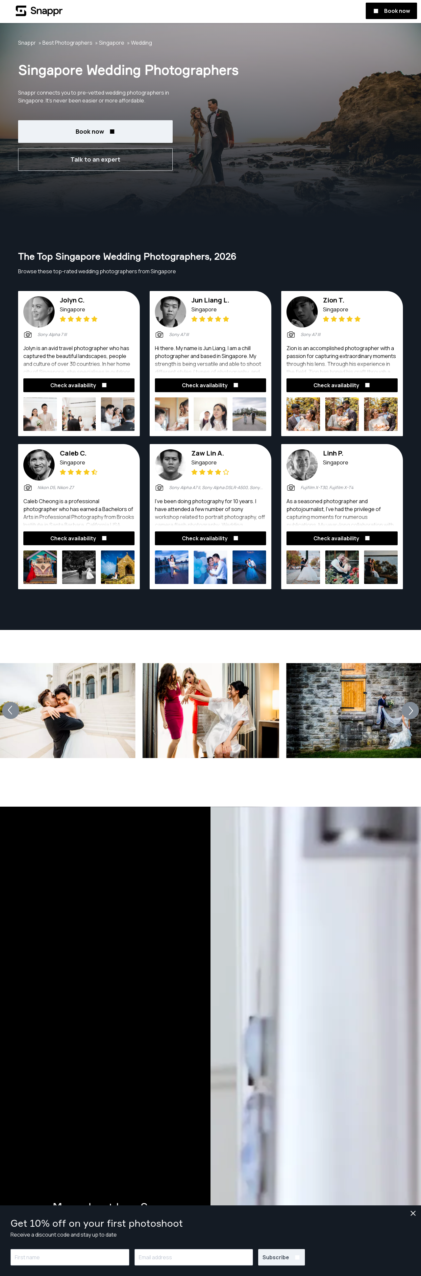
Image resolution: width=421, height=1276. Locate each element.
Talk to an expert (95, 159)
